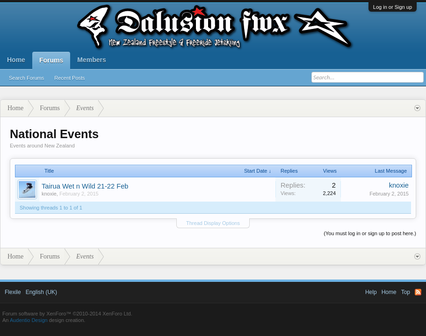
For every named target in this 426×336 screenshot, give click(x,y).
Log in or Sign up (392, 7)
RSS (418, 292)
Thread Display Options (213, 223)
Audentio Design (29, 320)
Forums (51, 60)
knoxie (49, 193)
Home (16, 59)
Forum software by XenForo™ (67, 313)
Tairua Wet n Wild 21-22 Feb (85, 186)
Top (405, 292)
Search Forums (26, 78)
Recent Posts (69, 78)
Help (371, 292)
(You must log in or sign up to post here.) (370, 233)
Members (91, 59)
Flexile (13, 292)
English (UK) (41, 292)
